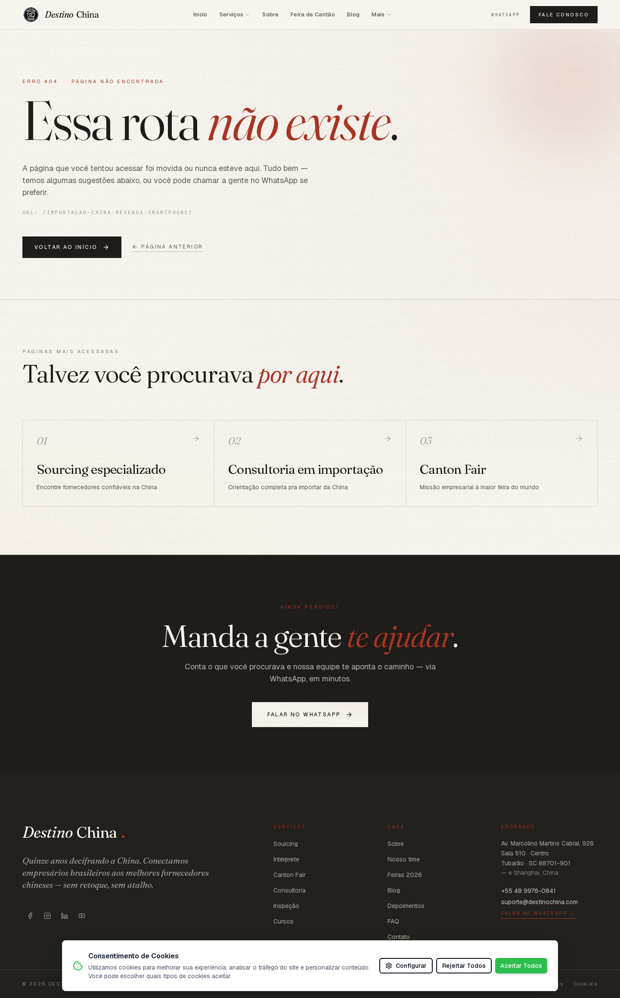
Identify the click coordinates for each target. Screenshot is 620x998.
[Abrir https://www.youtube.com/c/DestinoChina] (82, 915)
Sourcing (285, 844)
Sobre (270, 14)
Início (200, 14)
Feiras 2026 (405, 875)
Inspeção (286, 906)
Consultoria (289, 890)
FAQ (393, 921)
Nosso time (404, 859)
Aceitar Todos (521, 966)
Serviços (235, 14)
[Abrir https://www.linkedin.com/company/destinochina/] (64, 915)
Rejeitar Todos (464, 966)
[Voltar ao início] (60, 14)
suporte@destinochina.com (539, 902)
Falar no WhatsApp (310, 714)
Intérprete (286, 859)
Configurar (406, 966)
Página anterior (167, 246)
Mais (381, 14)
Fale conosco (564, 15)
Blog (353, 14)
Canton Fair (289, 875)
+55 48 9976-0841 (528, 891)
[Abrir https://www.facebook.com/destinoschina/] (30, 915)
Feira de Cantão (313, 14)
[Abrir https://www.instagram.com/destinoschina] (47, 915)
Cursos (283, 921)
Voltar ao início (71, 247)
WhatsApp (505, 15)
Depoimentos (406, 906)
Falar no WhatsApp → (538, 913)
